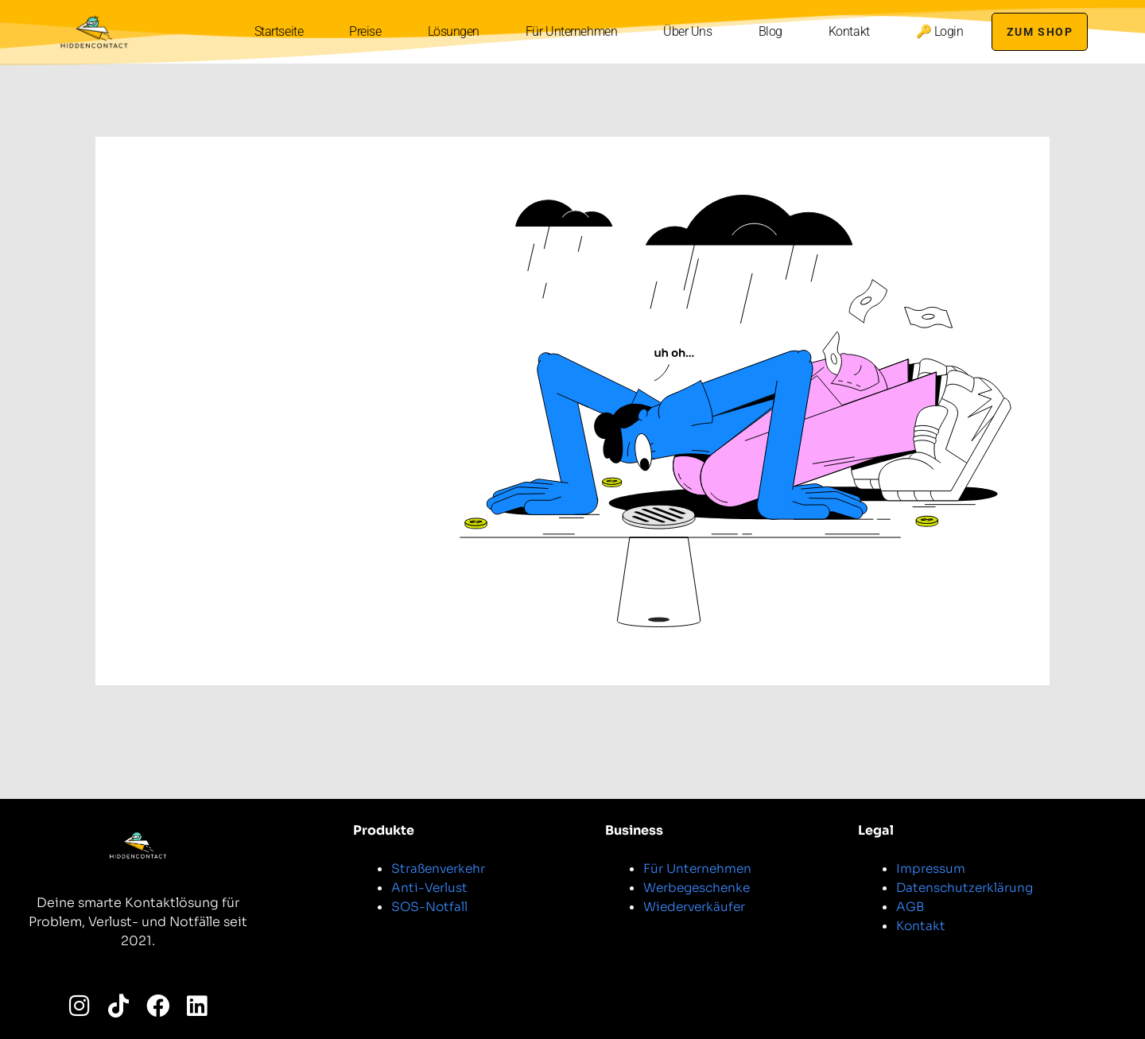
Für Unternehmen (568, 31)
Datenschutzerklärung (966, 887)
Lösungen (449, 31)
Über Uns (684, 31)
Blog (766, 31)
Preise (362, 31)
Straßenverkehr (440, 868)
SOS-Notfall (430, 906)
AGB (910, 906)
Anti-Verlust (429, 887)
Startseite (275, 31)
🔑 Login (936, 31)
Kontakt (845, 31)
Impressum (931, 868)
